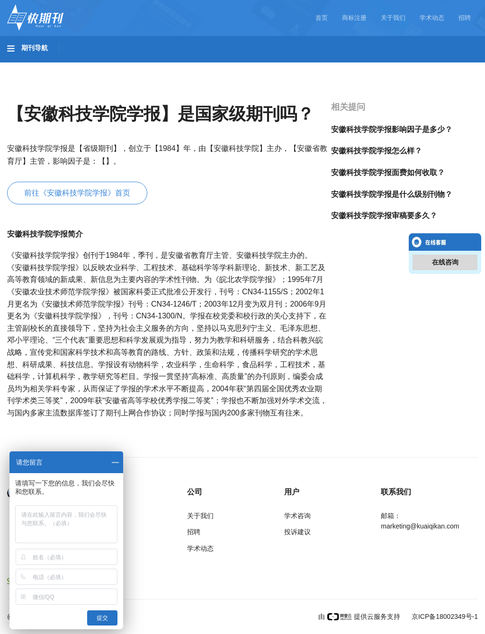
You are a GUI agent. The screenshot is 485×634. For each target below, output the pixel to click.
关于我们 (393, 17)
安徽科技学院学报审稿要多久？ (384, 215)
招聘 (464, 17)
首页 (321, 17)
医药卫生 (230, 66)
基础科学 (31, 66)
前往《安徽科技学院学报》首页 (77, 193)
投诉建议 (297, 532)
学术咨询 (297, 516)
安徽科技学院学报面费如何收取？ (388, 172)
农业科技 (182, 66)
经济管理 (31, 93)
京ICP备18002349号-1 (444, 616)
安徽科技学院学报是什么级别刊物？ (391, 194)
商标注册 (354, 17)
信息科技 (278, 66)
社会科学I (382, 66)
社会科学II (434, 66)
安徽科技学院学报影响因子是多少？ (391, 129)
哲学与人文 (330, 66)
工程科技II (132, 66)
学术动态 (432, 17)
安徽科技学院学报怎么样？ (376, 151)
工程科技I (80, 66)
